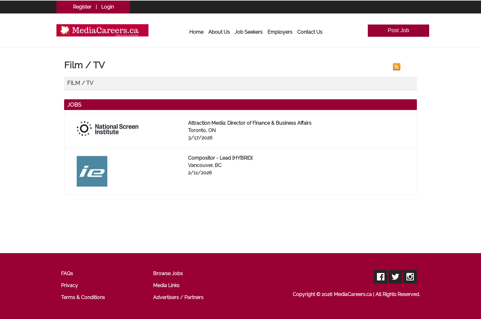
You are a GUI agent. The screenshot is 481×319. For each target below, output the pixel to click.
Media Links (166, 285)
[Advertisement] (240, 226)
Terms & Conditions (83, 297)
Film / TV (80, 83)
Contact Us (309, 32)
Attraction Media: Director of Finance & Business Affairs (249, 123)
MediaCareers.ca (353, 294)
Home (196, 32)
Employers (279, 32)
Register (82, 7)
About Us (219, 32)
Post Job (398, 30)
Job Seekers (249, 32)
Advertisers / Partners (178, 297)
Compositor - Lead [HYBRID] (220, 158)
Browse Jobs (168, 273)
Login (107, 7)
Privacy (69, 285)
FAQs (67, 273)
